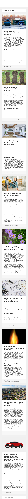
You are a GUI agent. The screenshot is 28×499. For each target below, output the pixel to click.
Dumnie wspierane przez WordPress (8, 497)
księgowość (5, 325)
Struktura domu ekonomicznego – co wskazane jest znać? (14, 348)
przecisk (13, 380)
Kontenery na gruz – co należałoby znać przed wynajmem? (11, 33)
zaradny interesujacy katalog (10, 3)
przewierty (18, 380)
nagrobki (17, 119)
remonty (17, 172)
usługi (10, 66)
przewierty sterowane (10, 381)
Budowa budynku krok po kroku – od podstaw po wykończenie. (12, 195)
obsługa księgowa (9, 325)
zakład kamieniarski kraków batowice (11, 109)
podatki (13, 325)
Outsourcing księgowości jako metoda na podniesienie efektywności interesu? (13, 299)
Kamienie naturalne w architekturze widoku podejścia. (11, 88)
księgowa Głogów (8, 313)
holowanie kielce (8, 474)
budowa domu (14, 172)
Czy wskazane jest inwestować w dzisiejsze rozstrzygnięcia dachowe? (14, 403)
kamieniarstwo (14, 119)
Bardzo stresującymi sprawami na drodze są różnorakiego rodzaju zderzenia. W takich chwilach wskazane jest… (13, 458)
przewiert (16, 380)
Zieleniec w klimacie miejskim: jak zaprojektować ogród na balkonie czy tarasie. (13, 247)
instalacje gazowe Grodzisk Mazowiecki (11, 364)
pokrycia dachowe (6, 433)
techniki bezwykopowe (16, 381)
